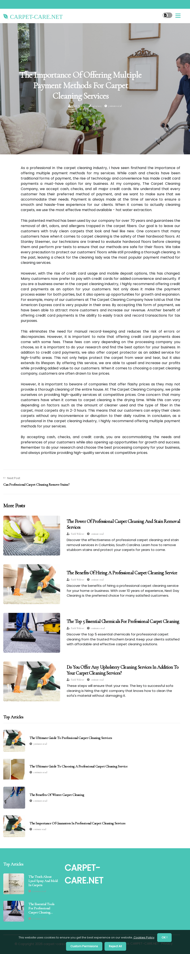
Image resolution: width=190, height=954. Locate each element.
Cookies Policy (143, 937)
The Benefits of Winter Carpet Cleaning (57, 795)
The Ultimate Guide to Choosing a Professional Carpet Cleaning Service (78, 766)
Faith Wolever (79, 106)
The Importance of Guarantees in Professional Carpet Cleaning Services (77, 823)
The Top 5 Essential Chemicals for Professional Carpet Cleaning (123, 621)
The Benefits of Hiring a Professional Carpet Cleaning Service (122, 573)
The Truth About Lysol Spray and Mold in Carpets (43, 881)
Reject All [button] (115, 946)
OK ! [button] (164, 937)
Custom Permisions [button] (84, 946)
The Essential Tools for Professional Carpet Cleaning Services (41, 908)
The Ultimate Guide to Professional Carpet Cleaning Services (71, 738)
